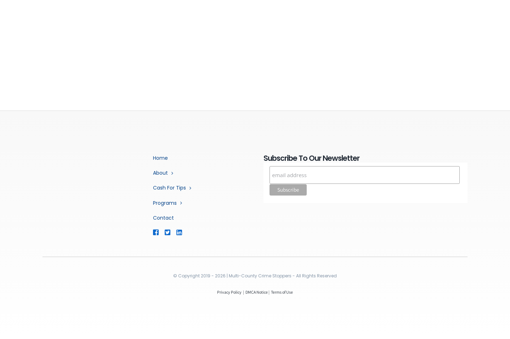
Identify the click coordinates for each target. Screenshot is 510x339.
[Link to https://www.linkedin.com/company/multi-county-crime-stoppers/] (189, 232)
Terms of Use (282, 292)
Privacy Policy (229, 292)
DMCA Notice (256, 292)
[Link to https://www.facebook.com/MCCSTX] (155, 232)
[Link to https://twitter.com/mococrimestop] (167, 232)
